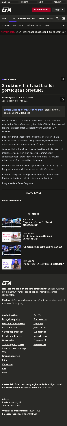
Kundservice (40, 331)
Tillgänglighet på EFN (13, 344)
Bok (4, 368)
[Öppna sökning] (57, 18)
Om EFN (37, 315)
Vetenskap (7, 364)
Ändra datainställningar (14, 348)
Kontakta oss (40, 319)
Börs (4, 360)
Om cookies (8, 340)
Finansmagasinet (11, 355)
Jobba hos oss (41, 327)
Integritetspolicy (11, 319)
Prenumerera (41, 9)
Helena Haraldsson (12, 200)
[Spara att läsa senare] (63, 79)
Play (4, 351)
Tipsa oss (38, 323)
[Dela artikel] (62, 99)
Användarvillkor (10, 315)
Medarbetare (40, 336)
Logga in (58, 9)
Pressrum (40, 340)
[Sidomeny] (63, 18)
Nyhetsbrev (40, 344)
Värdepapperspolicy (12, 331)
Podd (4, 372)
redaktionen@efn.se (27, 413)
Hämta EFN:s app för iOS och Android (23, 109)
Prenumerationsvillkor (13, 323)
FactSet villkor (9, 327)
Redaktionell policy (12, 336)
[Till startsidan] (7, 9)
